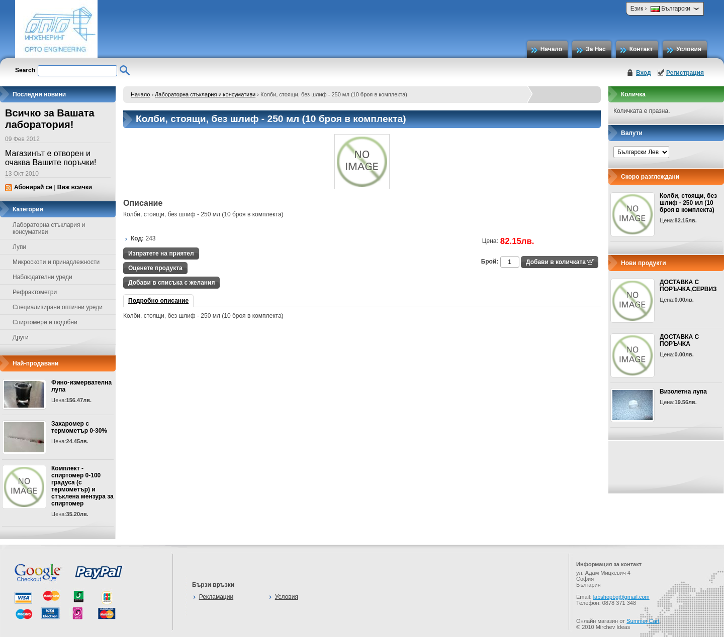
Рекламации (216, 596)
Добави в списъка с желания (171, 282)
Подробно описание (158, 300)
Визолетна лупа (683, 391)
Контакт (641, 49)
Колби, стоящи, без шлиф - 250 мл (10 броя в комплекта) (688, 202)
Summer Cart (642, 621)
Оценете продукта (155, 268)
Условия (688, 49)
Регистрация (685, 72)
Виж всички (74, 187)
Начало (551, 49)
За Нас (596, 49)
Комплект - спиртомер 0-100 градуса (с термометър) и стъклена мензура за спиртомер (82, 486)
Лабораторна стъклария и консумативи (205, 94)
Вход (643, 72)
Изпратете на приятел (161, 253)
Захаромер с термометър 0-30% (79, 427)
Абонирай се (33, 187)
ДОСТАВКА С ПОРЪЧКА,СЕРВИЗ (688, 286)
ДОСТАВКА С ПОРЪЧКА (679, 340)
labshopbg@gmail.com (621, 597)
